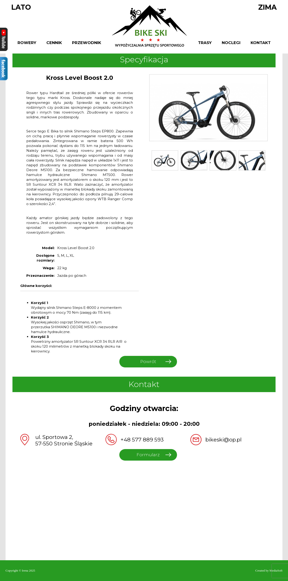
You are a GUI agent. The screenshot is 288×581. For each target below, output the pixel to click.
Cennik (54, 43)
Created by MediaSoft (268, 570)
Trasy (205, 43)
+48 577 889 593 (142, 439)
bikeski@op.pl (223, 439)
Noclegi (231, 43)
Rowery (27, 43)
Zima (267, 7)
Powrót (148, 361)
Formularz (148, 454)
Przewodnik (86, 43)
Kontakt (261, 43)
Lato (21, 7)
